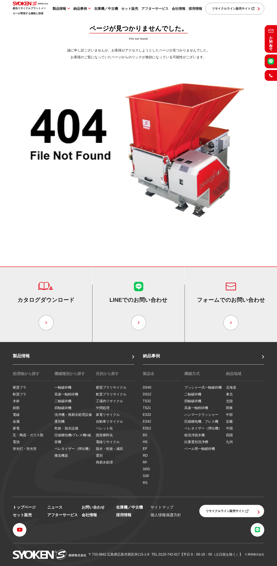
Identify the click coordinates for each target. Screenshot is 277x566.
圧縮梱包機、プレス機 (201, 421)
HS (145, 442)
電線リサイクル (108, 442)
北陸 (229, 401)
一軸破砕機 (62, 387)
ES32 (147, 414)
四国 (229, 435)
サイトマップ (162, 507)
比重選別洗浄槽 (196, 442)
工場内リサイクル (109, 401)
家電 (16, 428)
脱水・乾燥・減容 (109, 449)
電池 (16, 442)
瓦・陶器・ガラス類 (28, 435)
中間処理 (102, 408)
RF (145, 462)
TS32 (147, 401)
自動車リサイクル (109, 421)
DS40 (147, 387)
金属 (16, 421)
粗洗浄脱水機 (194, 435)
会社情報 (178, 8)
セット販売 (129, 8)
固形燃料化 (104, 435)
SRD (146, 469)
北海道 (231, 387)
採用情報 (195, 8)
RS (145, 483)
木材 (16, 401)
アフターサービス (155, 8)
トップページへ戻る (138, 236)
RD (145, 455)
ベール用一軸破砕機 (199, 449)
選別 (99, 455)
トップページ (24, 507)
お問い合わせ (93, 507)
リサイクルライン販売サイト (233, 8)
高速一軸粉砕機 (66, 394)
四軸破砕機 (62, 408)
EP (145, 449)
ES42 (147, 421)
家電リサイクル (108, 414)
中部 (229, 414)
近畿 (229, 421)
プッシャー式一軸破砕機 (203, 387)
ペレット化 (104, 428)
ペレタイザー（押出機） (73, 449)
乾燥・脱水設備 (66, 428)
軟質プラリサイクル (111, 394)
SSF (146, 476)
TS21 (147, 408)
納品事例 (80, 8)
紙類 (16, 408)
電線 (16, 414)
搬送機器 (61, 455)
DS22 (147, 394)
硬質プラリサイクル (111, 387)
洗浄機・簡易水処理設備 (73, 414)
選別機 (59, 421)
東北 (229, 394)
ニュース (55, 507)
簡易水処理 (104, 462)
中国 (229, 428)
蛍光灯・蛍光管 (25, 449)
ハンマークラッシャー (201, 414)
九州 (229, 442)
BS (145, 435)
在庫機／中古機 (106, 8)
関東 (229, 408)
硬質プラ (19, 387)
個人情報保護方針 (166, 515)
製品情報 (59, 8)
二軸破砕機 (62, 401)
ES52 (147, 428)
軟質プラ (19, 394)
